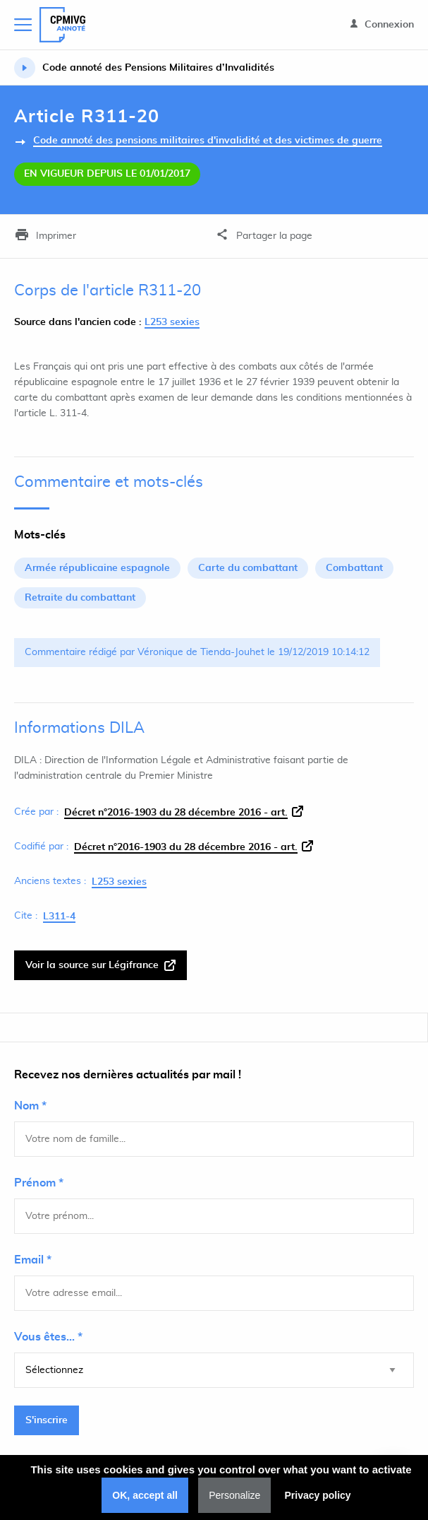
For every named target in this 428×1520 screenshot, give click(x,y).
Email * (32, 1260)
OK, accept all (145, 1495)
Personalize (234, 1495)
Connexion (382, 24)
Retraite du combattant (80, 598)
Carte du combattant (248, 568)
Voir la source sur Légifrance (100, 965)
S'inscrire (46, 1420)
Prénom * (38, 1183)
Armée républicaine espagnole (97, 568)
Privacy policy (317, 1495)
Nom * (30, 1106)
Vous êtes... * (48, 1337)
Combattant (354, 568)
